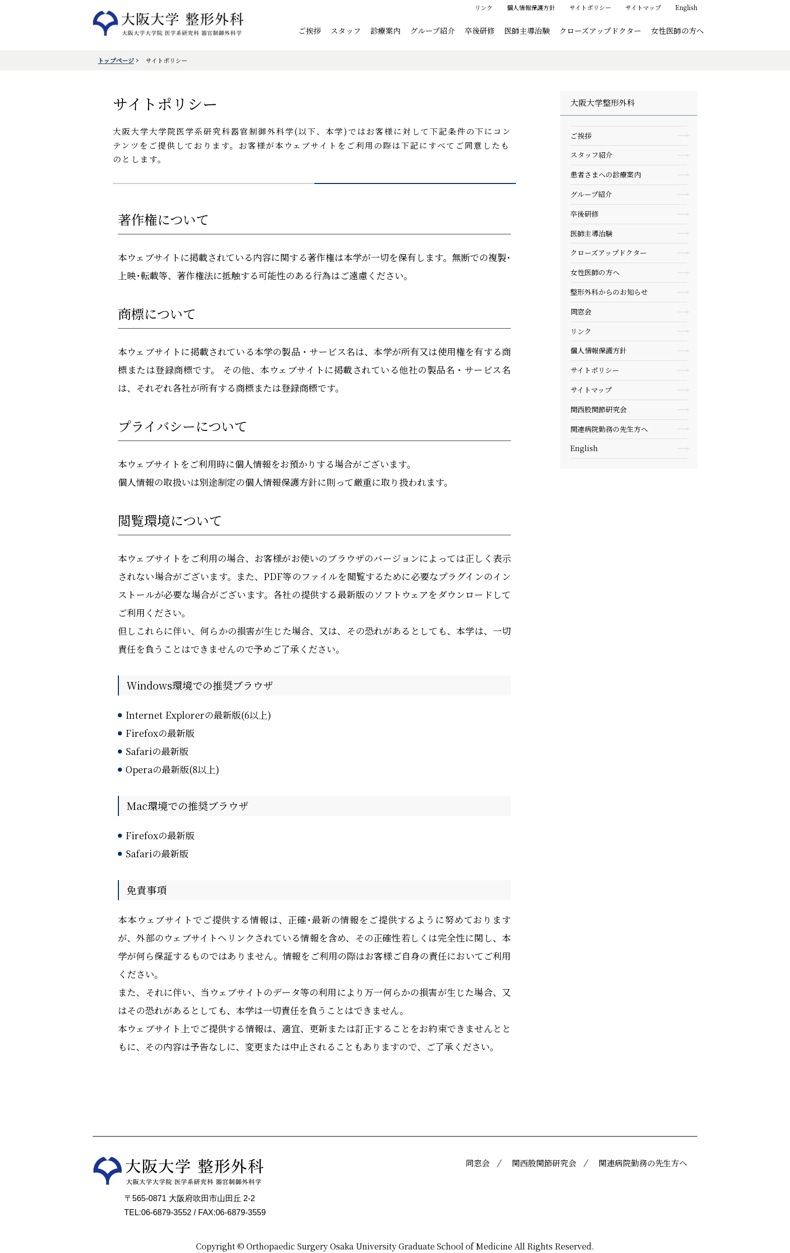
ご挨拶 (309, 30)
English (686, 7)
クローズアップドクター (600, 30)
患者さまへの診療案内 (605, 174)
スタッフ (346, 30)
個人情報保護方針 (531, 7)
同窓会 (580, 311)
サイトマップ (643, 7)
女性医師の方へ (677, 30)
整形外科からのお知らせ (609, 292)
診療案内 (385, 30)
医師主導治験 (527, 30)
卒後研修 (480, 30)
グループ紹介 (432, 30)
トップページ (116, 60)
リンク (484, 7)
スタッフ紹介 (591, 155)
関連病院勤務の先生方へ (609, 429)
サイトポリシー (590, 7)
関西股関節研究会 (598, 409)
